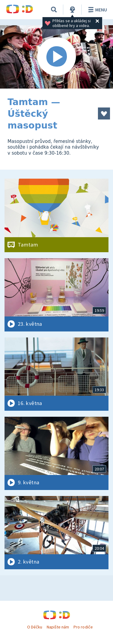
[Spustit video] (56, 57)
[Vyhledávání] (54, 9)
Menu (96, 9)
